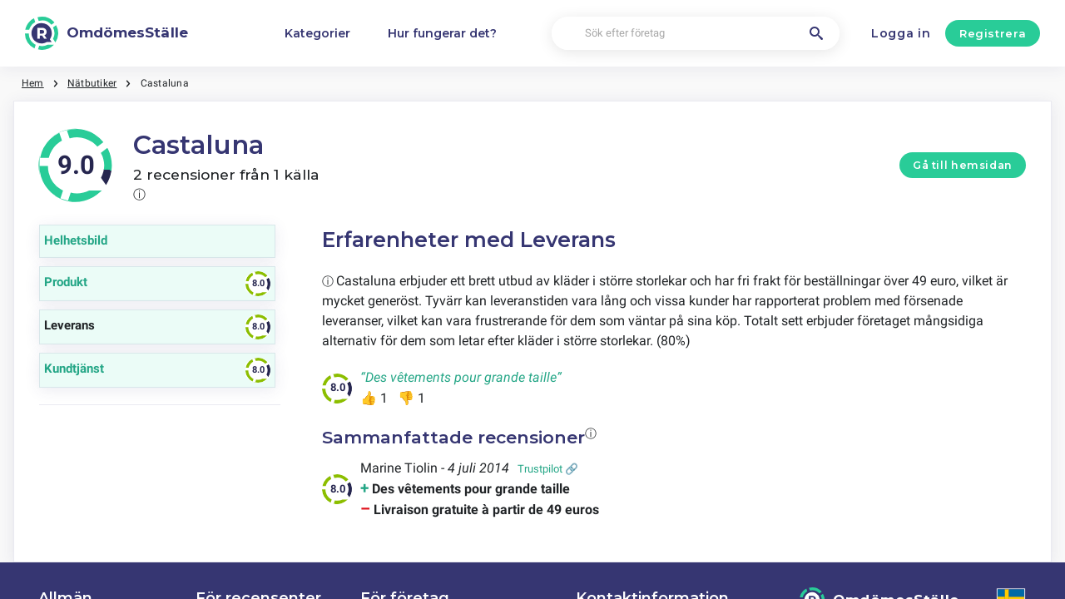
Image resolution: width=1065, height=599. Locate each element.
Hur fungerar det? (442, 33)
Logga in (901, 33)
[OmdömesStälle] (106, 33)
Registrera (993, 33)
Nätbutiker (91, 83)
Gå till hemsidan (963, 165)
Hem (33, 83)
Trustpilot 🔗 (548, 469)
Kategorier (317, 33)
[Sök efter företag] (696, 34)
